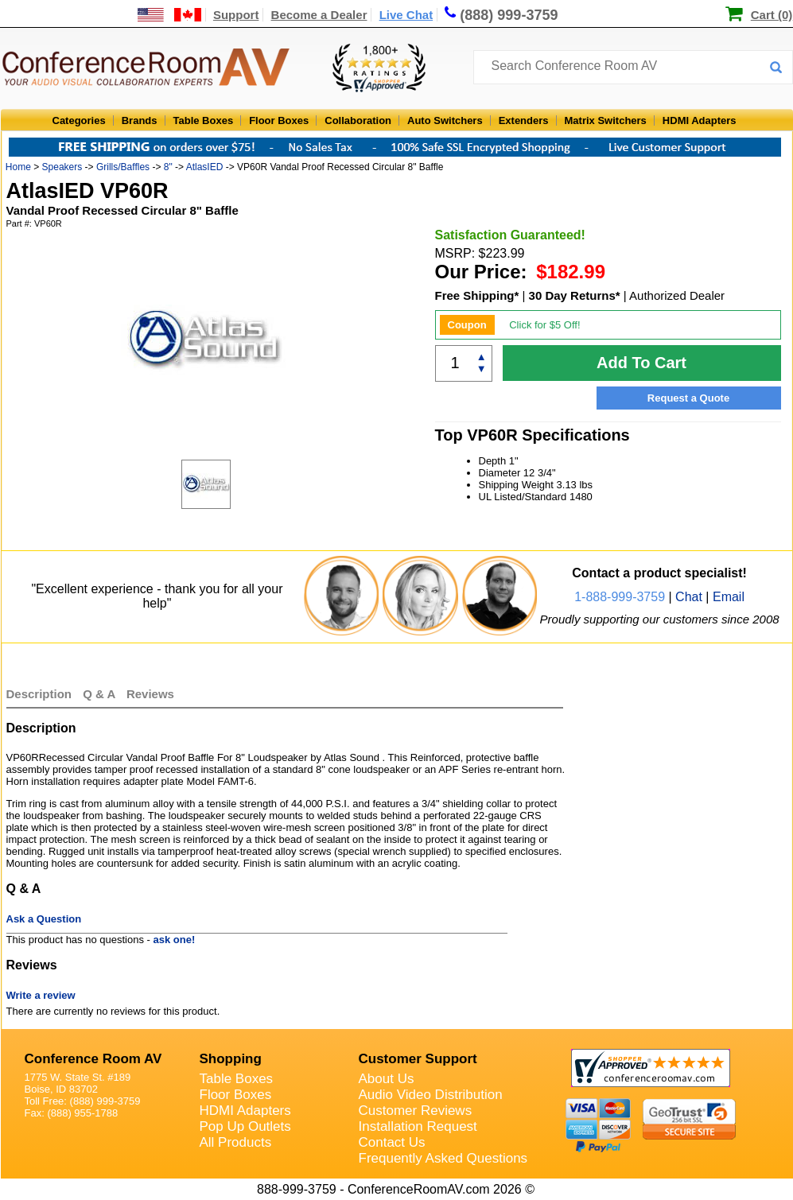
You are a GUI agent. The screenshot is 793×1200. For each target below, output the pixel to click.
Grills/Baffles (123, 167)
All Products (236, 1142)
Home (18, 167)
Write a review (41, 995)
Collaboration (358, 120)
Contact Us (392, 1142)
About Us (386, 1078)
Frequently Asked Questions (443, 1158)
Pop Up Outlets (245, 1126)
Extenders (524, 120)
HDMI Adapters (700, 120)
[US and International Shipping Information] (170, 14)
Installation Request (418, 1126)
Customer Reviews (415, 1110)
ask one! (175, 940)
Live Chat (406, 14)
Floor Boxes (279, 120)
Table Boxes (203, 120)
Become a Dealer (319, 14)
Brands (139, 120)
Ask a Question (44, 919)
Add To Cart (641, 362)
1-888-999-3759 (619, 597)
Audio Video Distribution (431, 1094)
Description (39, 694)
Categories (79, 120)
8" (168, 167)
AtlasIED (205, 167)
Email (728, 597)
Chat (688, 597)
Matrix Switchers (606, 120)
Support (236, 14)
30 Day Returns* (574, 295)
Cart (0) (772, 14)
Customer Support (418, 1058)
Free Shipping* (477, 295)
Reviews (150, 694)
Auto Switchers (445, 120)
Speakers (62, 167)
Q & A (101, 694)
